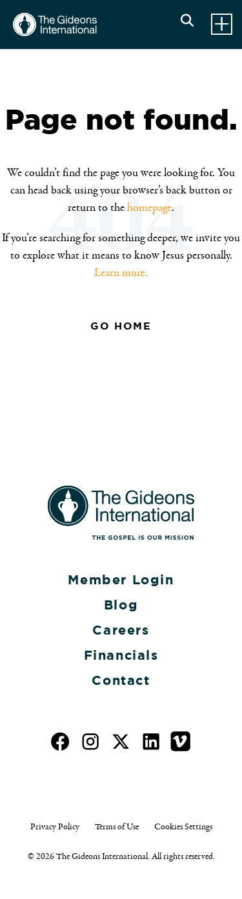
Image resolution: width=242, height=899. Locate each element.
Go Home (120, 326)
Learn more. (121, 273)
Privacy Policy (54, 827)
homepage (149, 208)
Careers (120, 630)
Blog (121, 605)
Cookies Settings (183, 827)
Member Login (121, 579)
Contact (121, 680)
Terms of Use (117, 827)
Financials (121, 655)
